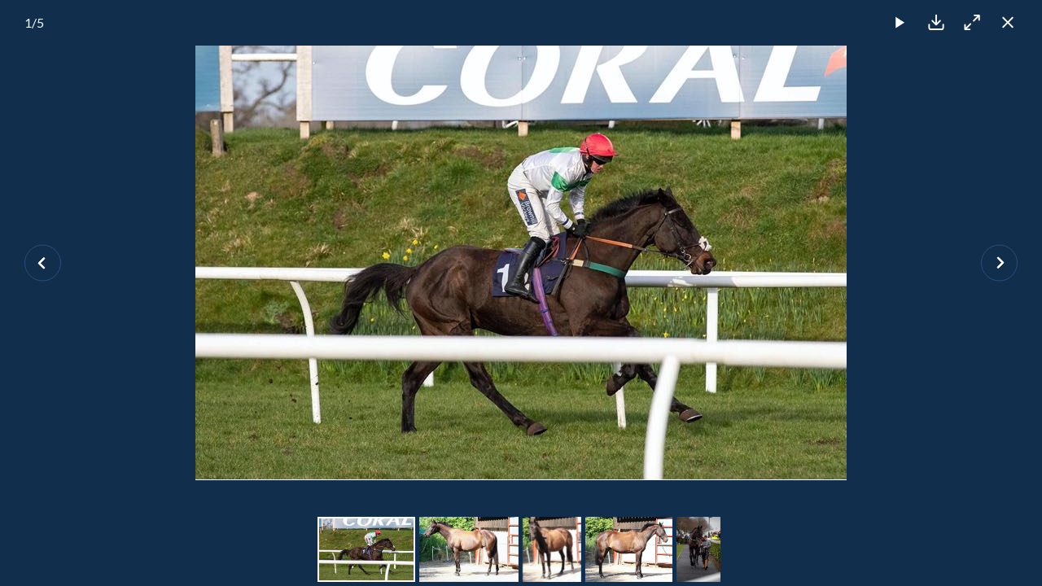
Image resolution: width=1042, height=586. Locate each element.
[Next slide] (999, 262)
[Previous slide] (42, 262)
